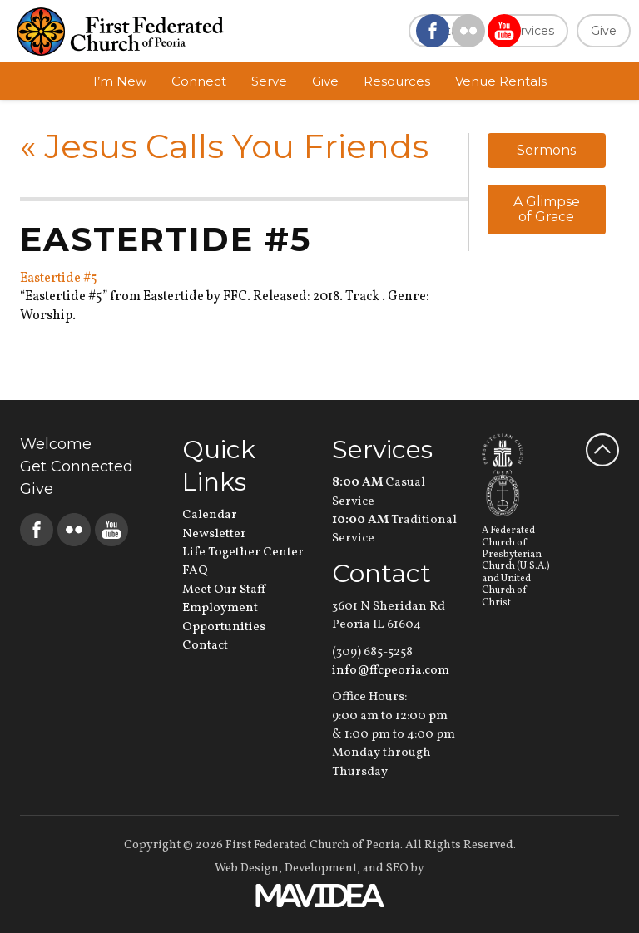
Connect (198, 81)
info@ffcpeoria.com (390, 670)
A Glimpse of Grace (546, 209)
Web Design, (248, 868)
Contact (205, 645)
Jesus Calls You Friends (224, 146)
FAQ (195, 571)
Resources (397, 81)
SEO (397, 868)
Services (530, 30)
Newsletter (214, 534)
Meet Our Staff (223, 590)
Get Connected (76, 466)
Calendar (209, 515)
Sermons (546, 150)
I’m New (119, 81)
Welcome (56, 444)
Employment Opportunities (223, 617)
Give (604, 30)
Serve (269, 81)
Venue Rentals (501, 81)
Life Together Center (243, 552)
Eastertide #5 (58, 278)
